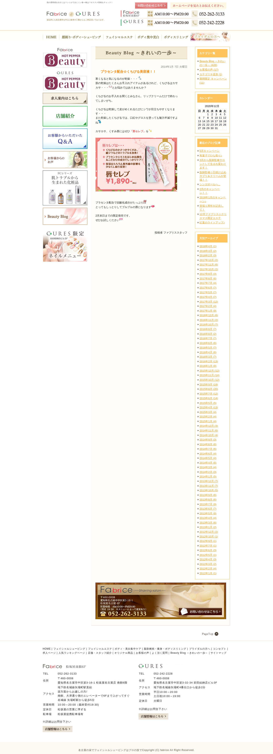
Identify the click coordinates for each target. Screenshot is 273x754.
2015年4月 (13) (209, 407)
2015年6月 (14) (209, 398)
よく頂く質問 (160, 652)
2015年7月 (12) (209, 393)
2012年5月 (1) (208, 554)
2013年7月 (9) (208, 504)
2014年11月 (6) (209, 430)
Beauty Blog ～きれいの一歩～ (189, 652)
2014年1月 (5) (208, 476)
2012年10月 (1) (209, 536)
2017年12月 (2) (209, 260)
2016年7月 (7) (208, 338)
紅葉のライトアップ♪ (212, 222)
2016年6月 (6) (208, 343)
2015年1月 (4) (208, 421)
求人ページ (49, 652)
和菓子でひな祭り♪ (211, 155)
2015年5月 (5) (208, 402)
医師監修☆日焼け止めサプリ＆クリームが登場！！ (213, 176)
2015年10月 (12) (209, 379)
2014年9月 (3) (208, 439)
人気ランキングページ (72, 652)
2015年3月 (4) (208, 412)
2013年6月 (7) (208, 508)
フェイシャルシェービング (69, 648)
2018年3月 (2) (208, 250)
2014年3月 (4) (208, 467)
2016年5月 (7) (208, 347)
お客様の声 (142, 652)
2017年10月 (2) (209, 269)
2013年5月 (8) (208, 513)
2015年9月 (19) (209, 384)
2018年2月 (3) (208, 255)
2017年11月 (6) (209, 264)
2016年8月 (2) (208, 333)
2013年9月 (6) (208, 495)
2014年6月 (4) (208, 453)
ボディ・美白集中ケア (128, 648)
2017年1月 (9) (208, 310)
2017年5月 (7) (208, 292)
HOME (47, 648)
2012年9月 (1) (208, 541)
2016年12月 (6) (209, 315)
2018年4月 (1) (208, 246)
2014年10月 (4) (209, 435)
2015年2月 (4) (208, 416)
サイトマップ (218, 652)
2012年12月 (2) (209, 531)
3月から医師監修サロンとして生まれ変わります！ (213, 164)
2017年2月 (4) (208, 306)
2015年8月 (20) (209, 389)
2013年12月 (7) (209, 481)
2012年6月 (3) (208, 550)
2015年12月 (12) (209, 370)
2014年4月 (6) (208, 462)
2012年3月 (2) (208, 564)
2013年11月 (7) (209, 485)
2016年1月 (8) (208, 366)
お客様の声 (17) (209, 69)
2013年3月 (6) (208, 522)
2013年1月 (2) (208, 527)
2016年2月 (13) (209, 361)
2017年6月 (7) (208, 287)
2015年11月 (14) (209, 375)
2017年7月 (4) (208, 283)
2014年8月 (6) (208, 444)
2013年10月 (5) (209, 490)
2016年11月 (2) (209, 320)
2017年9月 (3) (208, 273)
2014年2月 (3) (208, 472)
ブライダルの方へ (199, 648)
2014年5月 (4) (208, 458)
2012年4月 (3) (208, 559)
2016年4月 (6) (208, 352)
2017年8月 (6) (208, 278)
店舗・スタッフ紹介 (100, 652)
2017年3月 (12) (209, 301)
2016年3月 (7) (208, 356)
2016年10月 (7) (209, 324)
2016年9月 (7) (208, 329)
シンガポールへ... (210, 184)
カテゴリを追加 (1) (211, 74)
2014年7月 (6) (208, 448)
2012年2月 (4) (208, 568)
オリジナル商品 (123, 652)
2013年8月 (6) (208, 499)
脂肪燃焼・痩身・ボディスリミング (165, 648)
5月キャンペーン (210, 150)
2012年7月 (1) (208, 545)
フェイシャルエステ (100, 648)
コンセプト (219, 648)
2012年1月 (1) (208, 573)
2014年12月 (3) (209, 425)
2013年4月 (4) (208, 517)
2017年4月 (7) (208, 296)
